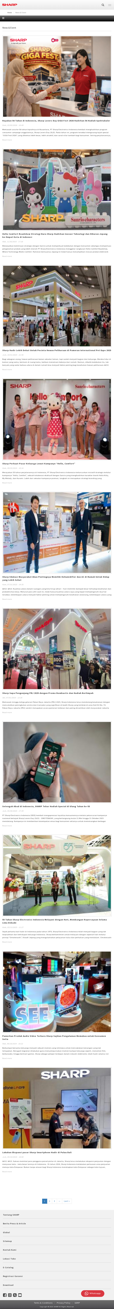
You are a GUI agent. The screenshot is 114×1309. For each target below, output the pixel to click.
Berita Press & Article (14, 1223)
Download (8, 1285)
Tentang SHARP (11, 1214)
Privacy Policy (63, 1303)
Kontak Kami (9, 1250)
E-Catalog (8, 1267)
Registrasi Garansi (13, 1276)
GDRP (77, 1303)
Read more (7, 140)
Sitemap (7, 1241)
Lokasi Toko (9, 1258)
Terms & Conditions (43, 1303)
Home (9, 13)
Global (6, 1232)
